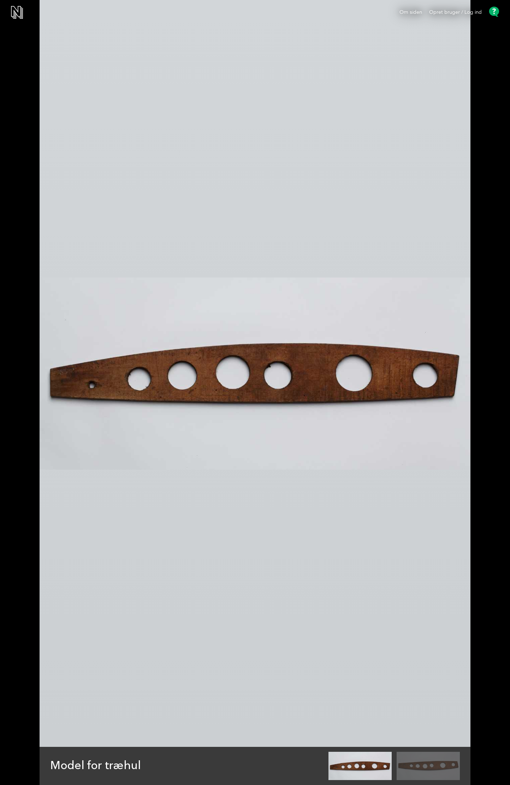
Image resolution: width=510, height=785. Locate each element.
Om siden (410, 12)
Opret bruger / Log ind (455, 12)
